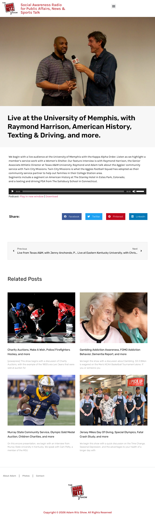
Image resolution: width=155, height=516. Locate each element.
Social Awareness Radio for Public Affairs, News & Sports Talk (43, 9)
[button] (113, 6)
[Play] (12, 191)
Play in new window (32, 196)
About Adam (9, 475)
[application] (77, 191)
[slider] (73, 191)
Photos (26, 475)
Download (52, 196)
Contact (40, 475)
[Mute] (133, 191)
